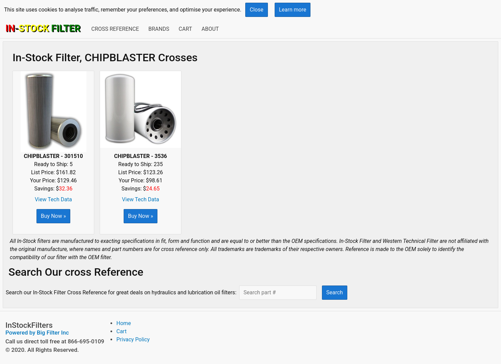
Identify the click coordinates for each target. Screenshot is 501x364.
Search (334, 292)
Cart (185, 29)
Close (256, 9)
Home (123, 323)
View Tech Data (53, 199)
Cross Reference (115, 29)
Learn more (292, 9)
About (210, 29)
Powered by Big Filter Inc (37, 332)
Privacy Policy (133, 339)
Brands (158, 29)
